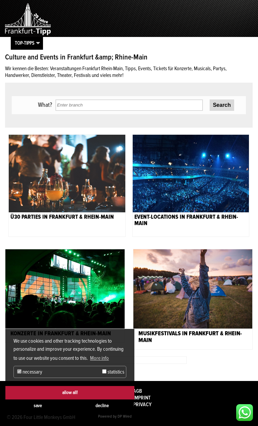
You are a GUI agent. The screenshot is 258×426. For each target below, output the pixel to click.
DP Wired (125, 416)
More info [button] (99, 358)
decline (102, 406)
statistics (113, 372)
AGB (137, 391)
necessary (29, 372)
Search (222, 105)
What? (45, 105)
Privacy (142, 404)
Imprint (141, 397)
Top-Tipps (24, 43)
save (38, 406)
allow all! (70, 392)
